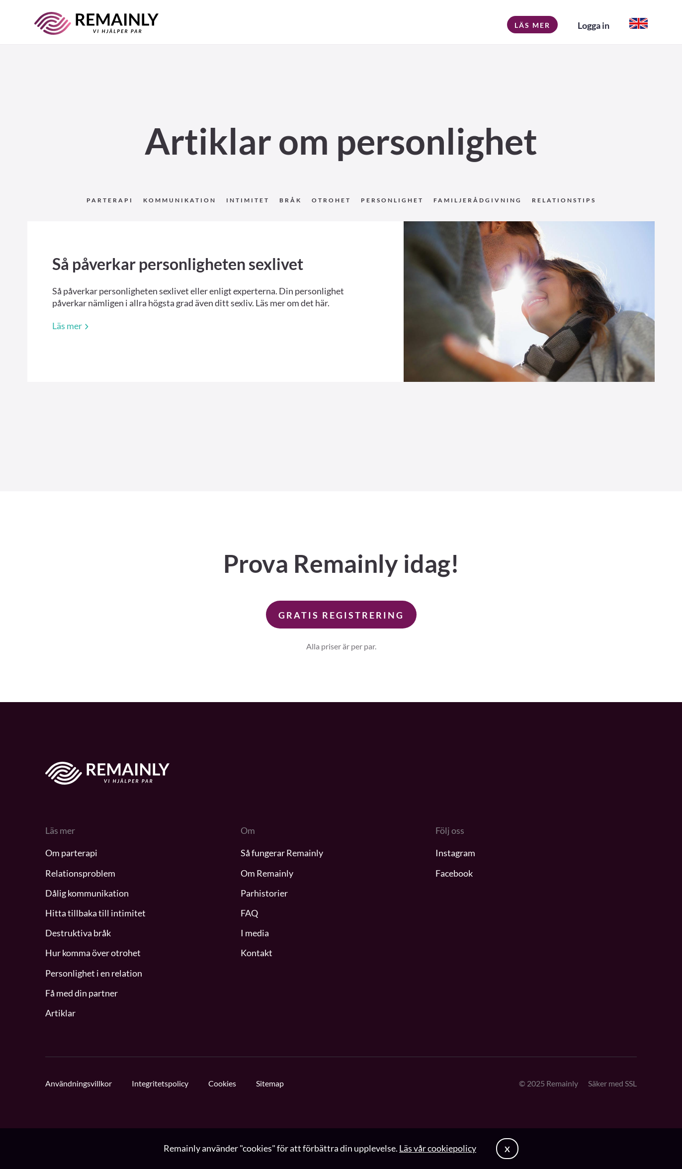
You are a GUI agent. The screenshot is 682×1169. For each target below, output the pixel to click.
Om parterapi (71, 852)
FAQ (249, 912)
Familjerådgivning (477, 200)
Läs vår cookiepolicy (437, 1148)
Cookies (222, 1083)
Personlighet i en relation (93, 973)
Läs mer (532, 25)
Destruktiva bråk (78, 932)
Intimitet (247, 200)
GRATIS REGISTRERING (341, 615)
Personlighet (392, 200)
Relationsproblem (80, 873)
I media (255, 932)
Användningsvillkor (78, 1083)
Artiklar (60, 1012)
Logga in (593, 25)
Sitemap (270, 1083)
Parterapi (109, 200)
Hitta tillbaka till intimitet (95, 912)
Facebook (454, 873)
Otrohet (331, 200)
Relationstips (564, 200)
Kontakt (256, 952)
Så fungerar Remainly (282, 852)
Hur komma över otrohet (93, 952)
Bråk (290, 200)
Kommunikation (179, 200)
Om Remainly (267, 873)
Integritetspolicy (160, 1083)
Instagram (455, 852)
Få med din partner (81, 993)
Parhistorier (264, 893)
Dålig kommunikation (87, 893)
